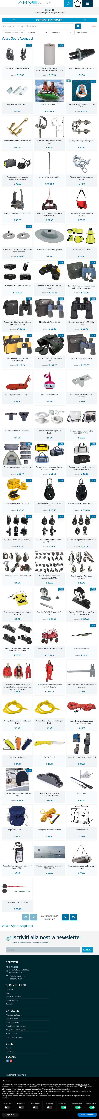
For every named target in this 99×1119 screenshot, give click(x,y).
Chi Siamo (9, 989)
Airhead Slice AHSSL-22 (49, 104)
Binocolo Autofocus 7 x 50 (49, 322)
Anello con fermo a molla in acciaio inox (49, 142)
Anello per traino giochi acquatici (81, 141)
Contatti (9, 1004)
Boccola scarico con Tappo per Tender (49, 432)
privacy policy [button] (83, 1085)
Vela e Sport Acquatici (14, 1037)
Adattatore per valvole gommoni (81, 68)
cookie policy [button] (64, 1089)
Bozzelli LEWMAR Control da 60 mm (81, 503)
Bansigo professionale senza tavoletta (82, 214)
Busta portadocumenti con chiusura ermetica (17, 613)
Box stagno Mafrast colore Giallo (17, 503)
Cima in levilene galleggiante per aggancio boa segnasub (82, 722)
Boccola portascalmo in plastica (17, 431)
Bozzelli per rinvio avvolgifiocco (17, 68)
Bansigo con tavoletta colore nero (17, 213)
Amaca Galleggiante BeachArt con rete (82, 105)
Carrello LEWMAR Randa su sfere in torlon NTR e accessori (17, 649)
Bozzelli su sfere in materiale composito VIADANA (49, 577)
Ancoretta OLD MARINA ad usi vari (17, 141)
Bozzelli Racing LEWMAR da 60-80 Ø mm (81, 540)
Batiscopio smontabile (81, 249)
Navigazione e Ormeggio (15, 1029)
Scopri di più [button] (10, 1115)
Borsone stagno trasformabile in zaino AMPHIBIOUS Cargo (81, 468)
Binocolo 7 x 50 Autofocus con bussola (49, 287)
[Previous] (33, 917)
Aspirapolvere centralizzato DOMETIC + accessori (17, 178)
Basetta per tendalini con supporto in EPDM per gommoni (17, 250)
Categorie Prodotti (49, 20)
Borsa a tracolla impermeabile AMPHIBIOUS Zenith (81, 432)
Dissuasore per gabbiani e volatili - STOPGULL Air (49, 867)
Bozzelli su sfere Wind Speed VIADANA (82, 577)
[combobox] (38, 26)
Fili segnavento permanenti (17, 902)
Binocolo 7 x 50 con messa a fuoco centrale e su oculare (17, 323)
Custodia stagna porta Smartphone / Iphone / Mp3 (17, 867)
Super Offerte (11, 1033)
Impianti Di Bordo (12, 1022)
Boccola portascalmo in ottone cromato (81, 395)
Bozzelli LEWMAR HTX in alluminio (17, 539)
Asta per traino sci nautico (49, 177)
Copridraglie (81, 793)
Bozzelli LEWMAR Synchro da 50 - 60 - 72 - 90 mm (49, 540)
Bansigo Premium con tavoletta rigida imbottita (49, 214)
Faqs (8, 993)
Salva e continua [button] (87, 1115)
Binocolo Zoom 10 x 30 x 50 (81, 358)
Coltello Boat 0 (49, 757)
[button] (96, 1080)
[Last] (73, 917)
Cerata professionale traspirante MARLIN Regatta (49, 685)
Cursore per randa (81, 829)
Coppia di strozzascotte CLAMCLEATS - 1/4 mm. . (49, 794)
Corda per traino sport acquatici (49, 829)
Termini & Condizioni (13, 996)
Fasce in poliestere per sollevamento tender (81, 867)
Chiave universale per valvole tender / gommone (82, 685)
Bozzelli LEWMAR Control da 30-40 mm (49, 504)
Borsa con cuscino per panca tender (17, 467)
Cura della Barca (12, 1018)
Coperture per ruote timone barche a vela (17, 794)
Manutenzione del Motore (16, 1026)
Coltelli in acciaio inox (17, 757)
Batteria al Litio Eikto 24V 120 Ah (17, 286)
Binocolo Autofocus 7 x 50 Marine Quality (82, 323)
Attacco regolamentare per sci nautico (81, 178)
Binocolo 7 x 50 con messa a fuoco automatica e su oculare (81, 287)
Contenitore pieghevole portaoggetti (82, 757)
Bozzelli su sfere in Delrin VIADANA (17, 576)
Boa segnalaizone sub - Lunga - (17, 394)
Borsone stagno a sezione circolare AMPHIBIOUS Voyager (49, 468)
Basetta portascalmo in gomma (49, 249)
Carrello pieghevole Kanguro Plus (49, 648)
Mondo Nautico (12, 1000)
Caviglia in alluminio (81, 648)
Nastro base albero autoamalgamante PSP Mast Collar (49, 69)
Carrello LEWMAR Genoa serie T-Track (49, 613)
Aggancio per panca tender (17, 104)
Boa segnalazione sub (49, 394)
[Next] (65, 917)
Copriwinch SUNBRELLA (17, 829)
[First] (25, 917)
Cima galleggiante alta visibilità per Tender (17, 722)
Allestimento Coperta (14, 1015)
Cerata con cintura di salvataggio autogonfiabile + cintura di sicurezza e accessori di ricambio (17, 686)
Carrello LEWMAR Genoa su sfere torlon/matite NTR (81, 613)
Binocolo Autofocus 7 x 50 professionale (17, 359)
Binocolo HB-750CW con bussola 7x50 (49, 359)
